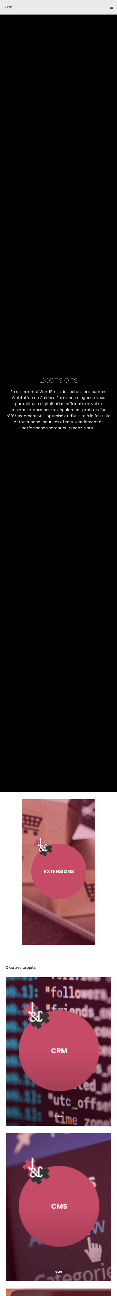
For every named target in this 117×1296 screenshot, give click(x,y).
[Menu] (110, 7)
